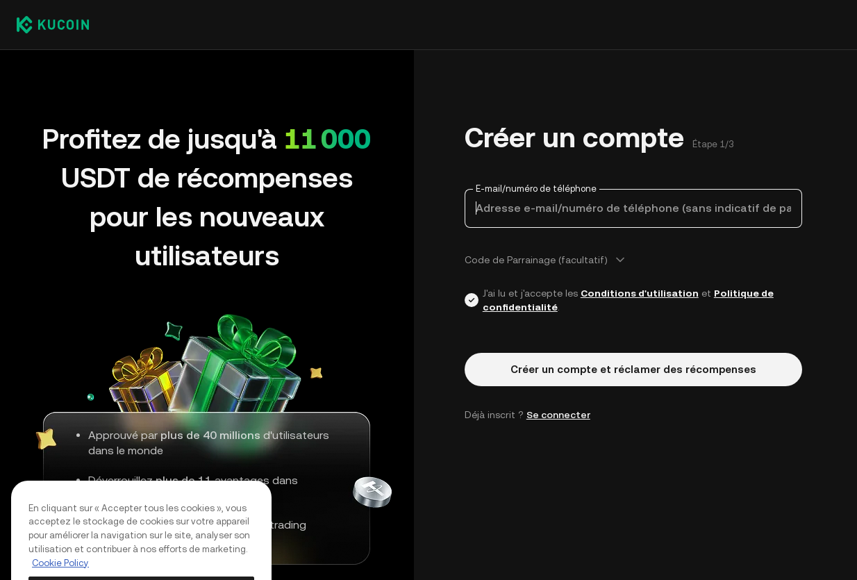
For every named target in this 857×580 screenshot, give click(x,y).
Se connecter (558, 414)
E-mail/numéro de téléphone (536, 188)
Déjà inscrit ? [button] (527, 414)
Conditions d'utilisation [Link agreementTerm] (640, 293)
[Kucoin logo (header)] (53, 24)
